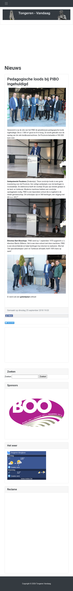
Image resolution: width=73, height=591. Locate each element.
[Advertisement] (36, 43)
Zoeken (8, 376)
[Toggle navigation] (6, 3)
